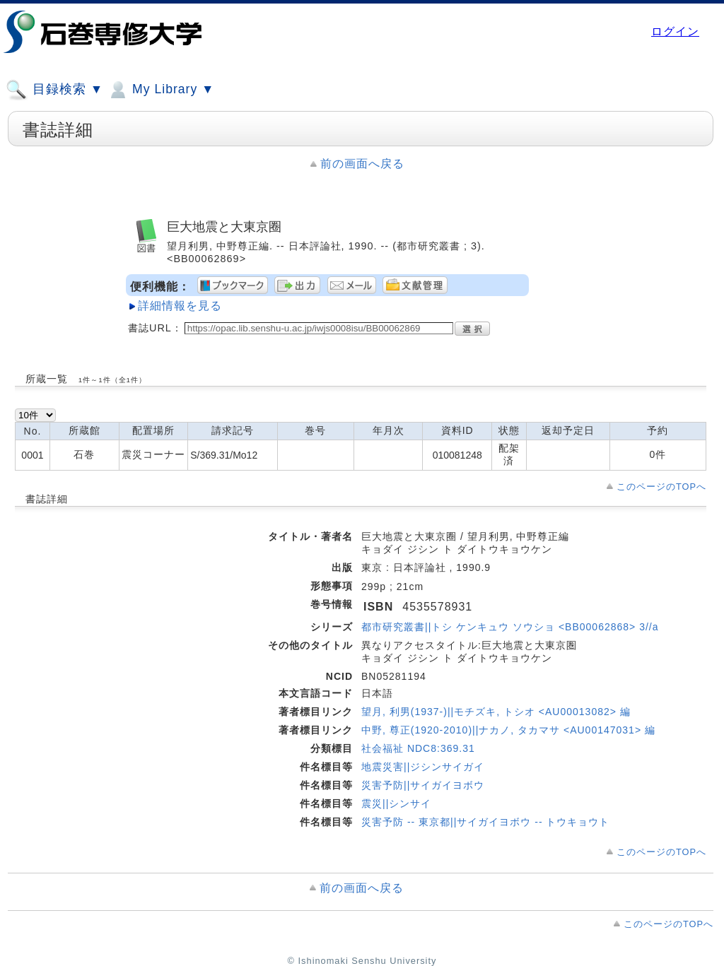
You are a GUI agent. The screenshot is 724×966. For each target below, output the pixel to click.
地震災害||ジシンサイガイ (422, 766)
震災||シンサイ (396, 803)
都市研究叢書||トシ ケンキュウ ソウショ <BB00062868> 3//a (510, 626)
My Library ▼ (160, 89)
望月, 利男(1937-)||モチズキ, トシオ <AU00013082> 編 (496, 711)
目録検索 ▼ (54, 89)
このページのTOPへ (661, 486)
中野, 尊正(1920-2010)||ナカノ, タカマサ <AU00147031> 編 (508, 730)
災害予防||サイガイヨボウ (422, 785)
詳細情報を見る (180, 306)
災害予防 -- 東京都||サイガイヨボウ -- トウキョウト (485, 821)
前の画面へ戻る (362, 164)
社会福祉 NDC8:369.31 (418, 748)
